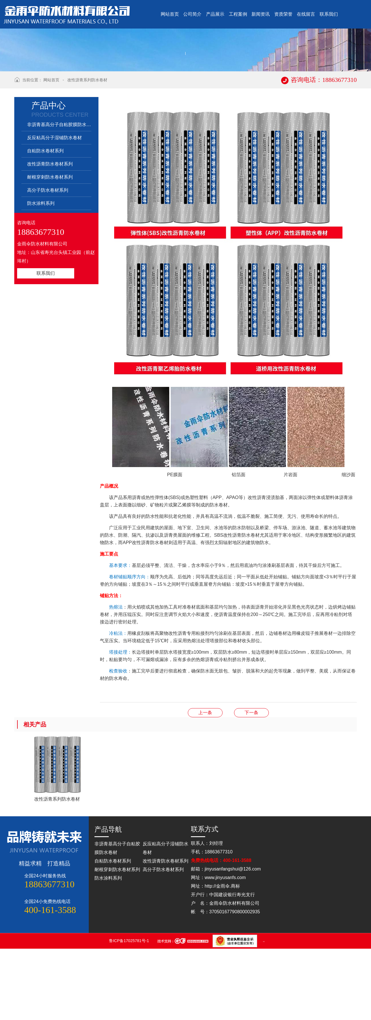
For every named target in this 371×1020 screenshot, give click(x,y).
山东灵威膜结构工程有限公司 (262, 1012)
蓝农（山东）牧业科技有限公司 (263, 1012)
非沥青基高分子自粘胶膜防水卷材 (59, 195)
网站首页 (51, 151)
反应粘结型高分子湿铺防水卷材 (205, 783)
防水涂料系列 (41, 274)
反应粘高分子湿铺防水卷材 (54, 209)
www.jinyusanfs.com (225, 948)
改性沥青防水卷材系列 (50, 235)
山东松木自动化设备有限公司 (259, 1012)
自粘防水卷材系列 (45, 222)
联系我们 (46, 344)
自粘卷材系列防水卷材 (251, 783)
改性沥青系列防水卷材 (87, 151)
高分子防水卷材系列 (47, 261)
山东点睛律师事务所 (258, 1012)
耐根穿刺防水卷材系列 (50, 248)
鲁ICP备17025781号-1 (129, 1012)
